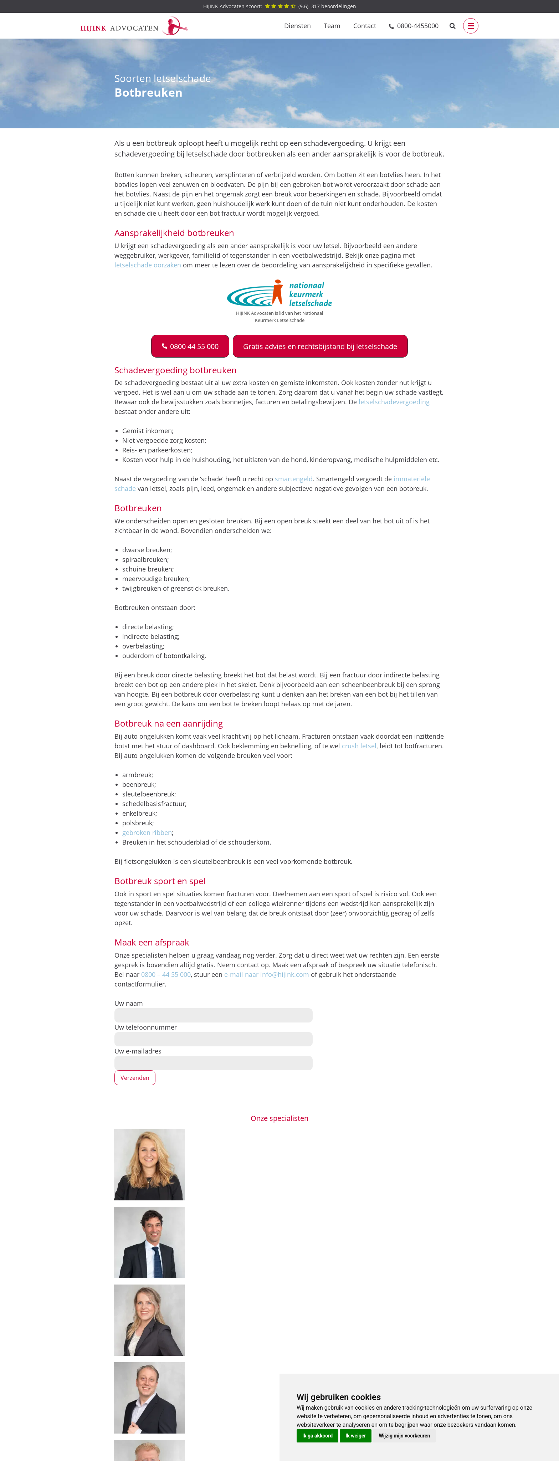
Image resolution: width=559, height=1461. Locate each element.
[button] (190, 346)
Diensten (297, 25)
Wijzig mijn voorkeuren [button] (404, 1436)
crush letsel (359, 746)
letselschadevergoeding (394, 402)
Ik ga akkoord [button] (317, 1436)
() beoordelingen (279, 6)
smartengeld (294, 479)
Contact (364, 25)
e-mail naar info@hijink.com (266, 974)
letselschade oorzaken (147, 265)
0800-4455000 (418, 25)
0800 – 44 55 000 (166, 974)
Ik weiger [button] (355, 1436)
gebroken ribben (147, 832)
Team (332, 25)
